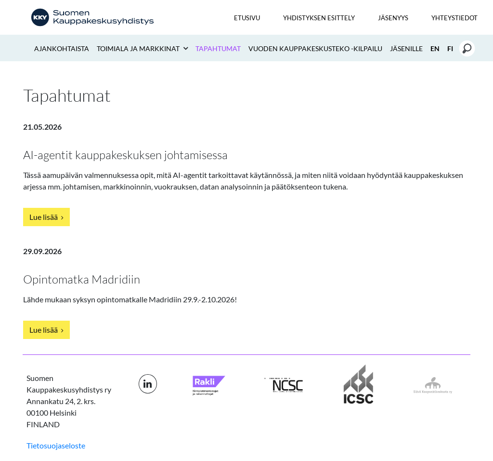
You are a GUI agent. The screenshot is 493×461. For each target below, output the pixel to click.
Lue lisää (46, 216)
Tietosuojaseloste (55, 445)
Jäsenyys (393, 18)
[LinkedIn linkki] (148, 383)
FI (450, 48)
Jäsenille (406, 48)
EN (435, 48)
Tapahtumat (218, 48)
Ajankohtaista (61, 48)
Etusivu (247, 18)
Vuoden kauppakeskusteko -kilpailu (315, 48)
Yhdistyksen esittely (319, 18)
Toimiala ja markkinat (139, 48)
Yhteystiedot (454, 18)
